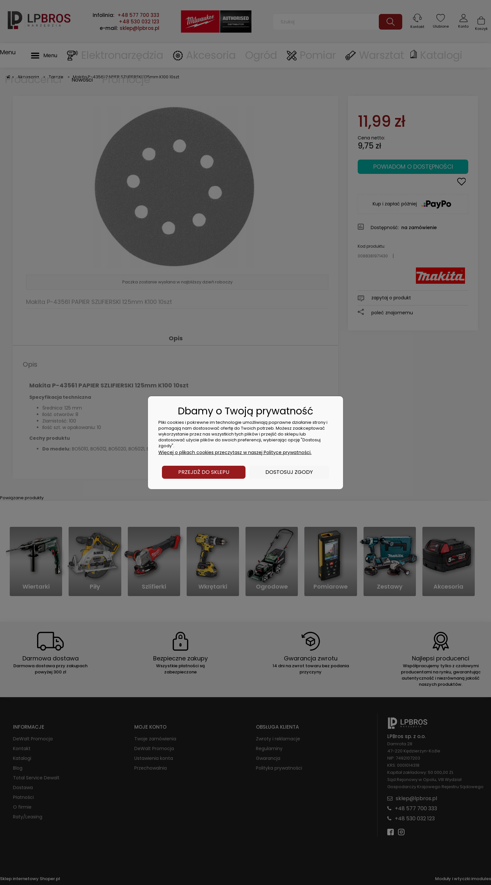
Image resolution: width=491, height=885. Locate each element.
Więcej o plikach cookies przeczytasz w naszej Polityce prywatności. (235, 452)
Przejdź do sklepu (203, 472)
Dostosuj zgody (289, 472)
